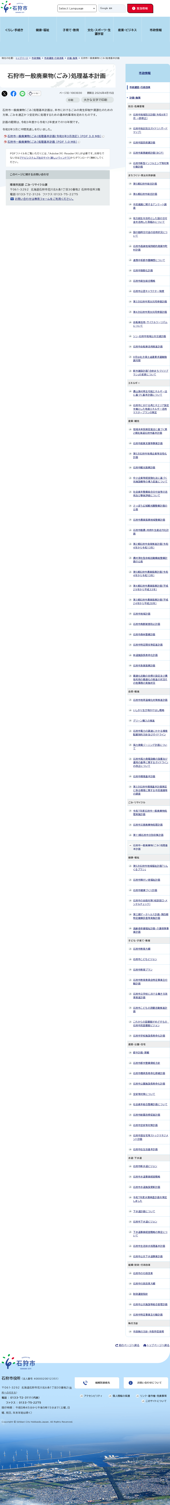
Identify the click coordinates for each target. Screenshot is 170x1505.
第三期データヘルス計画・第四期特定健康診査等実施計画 (150, 913)
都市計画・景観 (141, 1049)
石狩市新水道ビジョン (145, 1163)
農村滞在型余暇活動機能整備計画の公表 (150, 556)
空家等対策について (144, 1090)
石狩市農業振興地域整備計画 (149, 516)
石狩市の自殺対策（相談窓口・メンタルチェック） (150, 899)
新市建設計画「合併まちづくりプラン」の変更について (150, 369)
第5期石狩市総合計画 (145, 180)
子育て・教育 (71, 30)
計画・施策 (72, 58)
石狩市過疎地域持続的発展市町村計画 (150, 244)
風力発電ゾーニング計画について (150, 743)
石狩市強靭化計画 (143, 267)
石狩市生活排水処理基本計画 (149, 1242)
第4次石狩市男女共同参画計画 (150, 308)
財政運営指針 (140, 1290)
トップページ (22, 58)
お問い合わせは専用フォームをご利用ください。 (44, 205)
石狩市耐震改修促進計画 (146, 1111)
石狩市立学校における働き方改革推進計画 (150, 992)
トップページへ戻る (158, 1342)
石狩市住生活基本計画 (145, 1146)
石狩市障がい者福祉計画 (146, 876)
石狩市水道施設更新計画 (146, 1183)
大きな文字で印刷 (95, 106)
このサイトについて (156, 1399)
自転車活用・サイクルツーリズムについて (150, 321)
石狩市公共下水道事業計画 (148, 1253)
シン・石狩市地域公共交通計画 (149, 332)
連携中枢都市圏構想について (149, 256)
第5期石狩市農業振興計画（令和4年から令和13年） (150, 570)
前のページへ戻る (129, 1342)
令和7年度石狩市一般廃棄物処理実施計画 (150, 809)
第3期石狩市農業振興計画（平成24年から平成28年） (150, 598)
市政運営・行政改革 (54, 58)
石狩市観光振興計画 (144, 464)
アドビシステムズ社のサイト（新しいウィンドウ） (45, 164)
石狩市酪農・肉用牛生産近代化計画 (151, 528)
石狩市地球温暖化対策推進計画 (150, 696)
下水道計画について (144, 1208)
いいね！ (42, 94)
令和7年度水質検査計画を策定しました (150, 1196)
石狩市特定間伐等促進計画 (148, 641)
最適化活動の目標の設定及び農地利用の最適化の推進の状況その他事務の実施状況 (150, 676)
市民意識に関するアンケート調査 (150, 203)
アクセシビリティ (93, 1394)
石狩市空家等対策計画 (145, 1121)
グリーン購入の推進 (144, 717)
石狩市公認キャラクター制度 (148, 287)
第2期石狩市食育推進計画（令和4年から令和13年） (150, 542)
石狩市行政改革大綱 (144, 1280)
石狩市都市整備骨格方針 (146, 1059)
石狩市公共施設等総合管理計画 (150, 1301)
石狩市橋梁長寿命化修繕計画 (149, 1070)
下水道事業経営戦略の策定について (150, 1230)
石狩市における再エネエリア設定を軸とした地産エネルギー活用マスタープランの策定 (151, 405)
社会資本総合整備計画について (150, 1101)
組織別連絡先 (102, 1380)
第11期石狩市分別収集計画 (148, 831)
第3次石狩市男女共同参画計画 (150, 298)
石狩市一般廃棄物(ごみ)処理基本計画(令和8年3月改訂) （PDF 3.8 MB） (55, 142)
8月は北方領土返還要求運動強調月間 (150, 355)
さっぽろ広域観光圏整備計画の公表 (150, 504)
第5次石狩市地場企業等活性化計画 (150, 452)
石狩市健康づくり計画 (145, 886)
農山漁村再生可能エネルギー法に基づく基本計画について (150, 390)
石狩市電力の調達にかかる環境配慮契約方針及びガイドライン (150, 729)
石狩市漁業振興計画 (144, 662)
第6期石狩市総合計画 (145, 190)
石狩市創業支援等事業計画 (148, 439)
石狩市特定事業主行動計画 (148, 1311)
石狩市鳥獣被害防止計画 (146, 620)
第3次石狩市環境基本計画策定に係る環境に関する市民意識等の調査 (150, 787)
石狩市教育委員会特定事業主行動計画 (150, 978)
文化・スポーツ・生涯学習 (99, 32)
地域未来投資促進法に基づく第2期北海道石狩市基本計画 (150, 428)
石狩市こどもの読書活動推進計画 (150, 1006)
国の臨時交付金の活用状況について (150, 231)
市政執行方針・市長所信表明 (148, 1328)
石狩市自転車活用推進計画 (148, 343)
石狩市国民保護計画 (144, 139)
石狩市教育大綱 (141, 945)
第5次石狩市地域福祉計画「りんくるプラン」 (150, 864)
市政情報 (156, 30)
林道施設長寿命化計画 (145, 651)
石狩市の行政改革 (143, 1269)
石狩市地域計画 (141, 610)
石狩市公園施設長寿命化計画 (149, 1080)
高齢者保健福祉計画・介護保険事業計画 (151, 927)
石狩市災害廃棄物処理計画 (148, 821)
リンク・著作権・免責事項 (153, 1394)
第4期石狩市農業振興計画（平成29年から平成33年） (150, 584)
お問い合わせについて (149, 1380)
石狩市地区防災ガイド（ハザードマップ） (150, 127)
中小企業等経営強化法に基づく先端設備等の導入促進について (150, 476)
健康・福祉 (42, 30)
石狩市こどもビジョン (145, 956)
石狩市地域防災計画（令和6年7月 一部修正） (150, 113)
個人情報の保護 (121, 1394)
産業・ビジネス (127, 30)
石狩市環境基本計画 (144, 773)
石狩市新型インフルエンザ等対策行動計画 (151, 161)
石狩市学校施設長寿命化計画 (149, 1032)
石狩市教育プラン (142, 966)
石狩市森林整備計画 (144, 631)
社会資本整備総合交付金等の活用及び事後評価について (150, 490)
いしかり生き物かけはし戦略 (148, 707)
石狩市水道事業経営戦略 (146, 1173)
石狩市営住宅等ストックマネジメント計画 (150, 1134)
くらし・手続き (14, 30)
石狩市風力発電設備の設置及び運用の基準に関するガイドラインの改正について (150, 759)
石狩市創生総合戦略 (144, 277)
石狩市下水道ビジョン (145, 1218)
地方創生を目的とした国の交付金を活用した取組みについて (150, 217)
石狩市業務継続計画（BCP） (148, 149)
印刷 (70, 106)
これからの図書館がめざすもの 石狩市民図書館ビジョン (151, 1020)
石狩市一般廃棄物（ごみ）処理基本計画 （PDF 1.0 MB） (43, 148)
